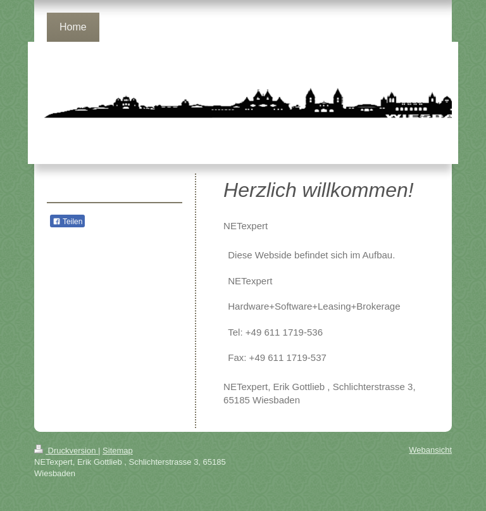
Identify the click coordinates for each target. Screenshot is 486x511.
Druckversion (66, 450)
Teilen (67, 221)
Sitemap (118, 450)
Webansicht (430, 450)
